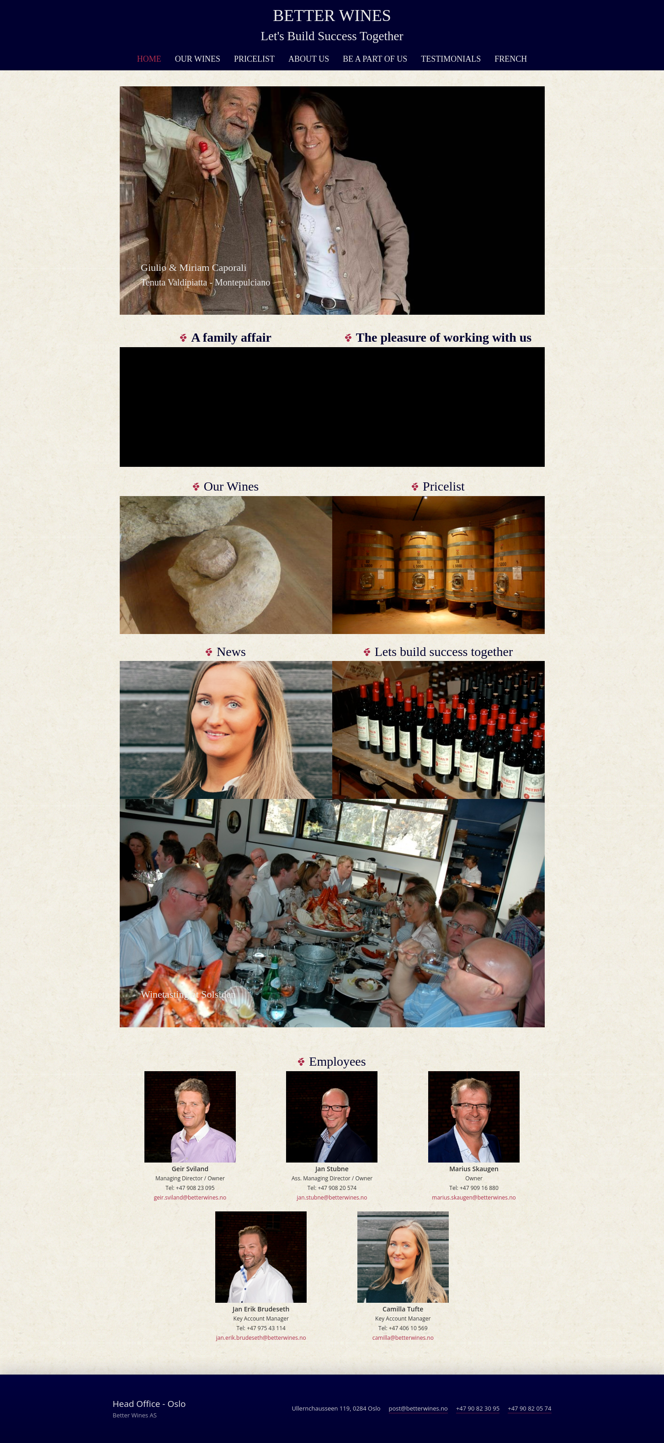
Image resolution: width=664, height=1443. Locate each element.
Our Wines (197, 58)
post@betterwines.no (418, 1408)
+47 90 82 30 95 (477, 1408)
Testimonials (451, 58)
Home (149, 58)
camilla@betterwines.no (403, 1338)
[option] (332, 200)
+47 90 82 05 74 (529, 1408)
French (510, 58)
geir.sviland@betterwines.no (190, 1197)
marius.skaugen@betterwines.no (474, 1197)
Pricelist (254, 58)
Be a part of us (375, 58)
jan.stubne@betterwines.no (332, 1197)
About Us (308, 58)
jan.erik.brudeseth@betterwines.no (261, 1338)
